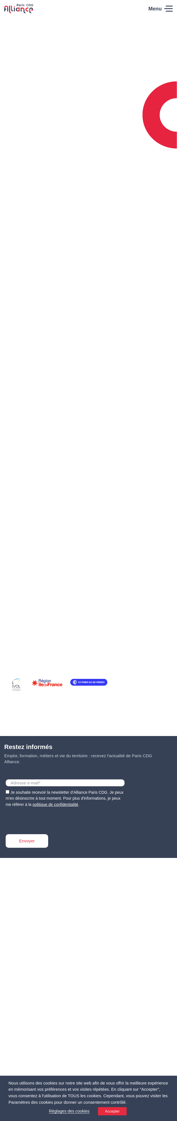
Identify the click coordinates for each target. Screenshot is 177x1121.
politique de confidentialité (55, 804)
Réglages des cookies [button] (69, 1111)
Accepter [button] (112, 1111)
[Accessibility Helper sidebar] (170, 1114)
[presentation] (49, 819)
